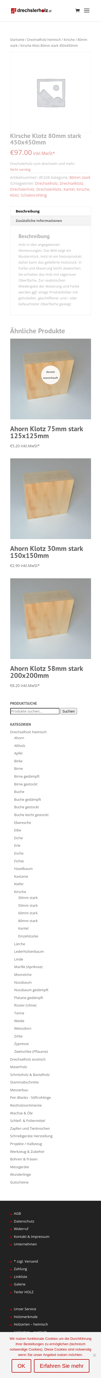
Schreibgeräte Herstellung (31, 1135)
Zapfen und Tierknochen (30, 1128)
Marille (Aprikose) (28, 966)
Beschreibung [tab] (28, 211)
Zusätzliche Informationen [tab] (39, 220)
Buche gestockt (26, 807)
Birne (18, 768)
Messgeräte (19, 1166)
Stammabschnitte (24, 1082)
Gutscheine (19, 1182)
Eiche (18, 837)
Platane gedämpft (28, 997)
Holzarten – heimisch (31, 1324)
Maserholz (18, 1066)
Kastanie (21, 876)
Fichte (19, 861)
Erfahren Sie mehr (61, 1366)
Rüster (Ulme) (25, 1005)
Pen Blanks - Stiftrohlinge (30, 1097)
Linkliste (20, 1276)
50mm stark (28, 905)
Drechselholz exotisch (28, 1059)
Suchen (68, 711)
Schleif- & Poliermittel (27, 1120)
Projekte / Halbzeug (26, 1143)
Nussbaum (23, 982)
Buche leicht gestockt (31, 814)
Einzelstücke (28, 936)
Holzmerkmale (26, 1316)
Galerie (20, 1284)
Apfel (18, 753)
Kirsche (69, 39)
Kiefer (19, 883)
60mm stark (28, 913)
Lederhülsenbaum (29, 951)
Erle (17, 845)
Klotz (14, 195)
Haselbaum (23, 868)
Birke (18, 761)
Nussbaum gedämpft (31, 989)
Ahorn (19, 737)
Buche (19, 791)
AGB (17, 1213)
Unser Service (25, 1308)
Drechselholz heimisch (44, 39)
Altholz (19, 745)
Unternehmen (25, 1244)
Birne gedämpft (27, 776)
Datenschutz (24, 1221)
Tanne (19, 1013)
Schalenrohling (34, 195)
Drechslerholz (22, 189)
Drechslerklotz (49, 189)
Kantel (69, 189)
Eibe (17, 830)
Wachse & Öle (21, 1113)
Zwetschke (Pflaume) (31, 1051)
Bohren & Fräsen (24, 1159)
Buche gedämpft (27, 799)
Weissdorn (23, 1028)
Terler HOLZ (24, 1292)
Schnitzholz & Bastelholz (30, 1074)
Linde (18, 959)
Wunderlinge (20, 1174)
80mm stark (79, 177)
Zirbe (18, 1036)
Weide (19, 1020)
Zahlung (20, 1268)
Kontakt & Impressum (32, 1236)
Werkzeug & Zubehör (27, 1151)
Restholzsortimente (26, 1105)
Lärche (19, 943)
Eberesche (22, 822)
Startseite (17, 39)
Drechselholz (46, 183)
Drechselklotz (71, 183)
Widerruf (21, 1228)
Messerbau (19, 1089)
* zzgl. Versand (26, 1261)
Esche (19, 853)
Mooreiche (23, 974)
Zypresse (21, 1043)
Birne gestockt (25, 784)
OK (21, 1366)
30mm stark (28, 897)
